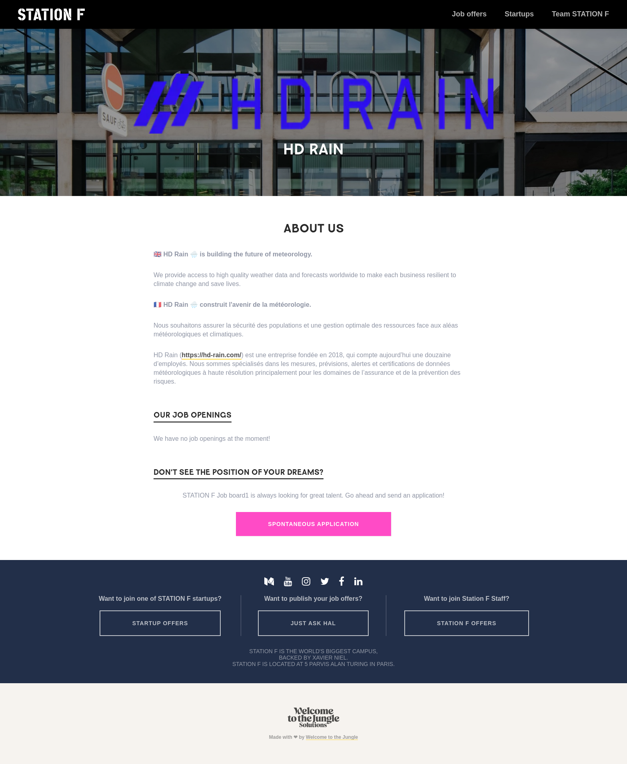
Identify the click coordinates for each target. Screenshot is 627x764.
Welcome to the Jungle (332, 737)
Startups (519, 14)
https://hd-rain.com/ (211, 355)
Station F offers (466, 623)
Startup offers (160, 623)
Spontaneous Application (313, 524)
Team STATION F (580, 14)
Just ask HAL (313, 623)
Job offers (469, 14)
